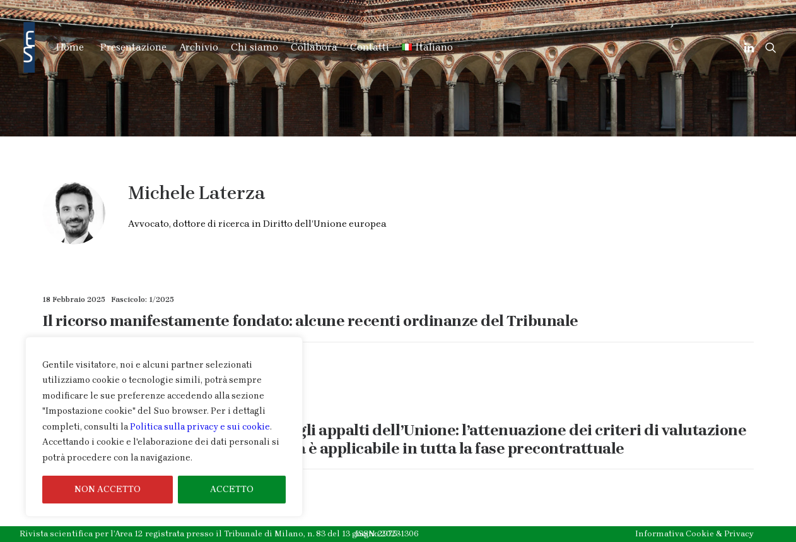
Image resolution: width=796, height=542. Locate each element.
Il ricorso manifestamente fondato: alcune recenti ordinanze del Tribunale (310, 321)
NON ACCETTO (107, 489)
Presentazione (133, 47)
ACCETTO (232, 489)
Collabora (314, 47)
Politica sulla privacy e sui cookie (200, 426)
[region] (164, 427)
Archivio (198, 47)
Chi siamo (254, 47)
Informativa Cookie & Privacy (694, 533)
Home (70, 47)
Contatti (369, 47)
